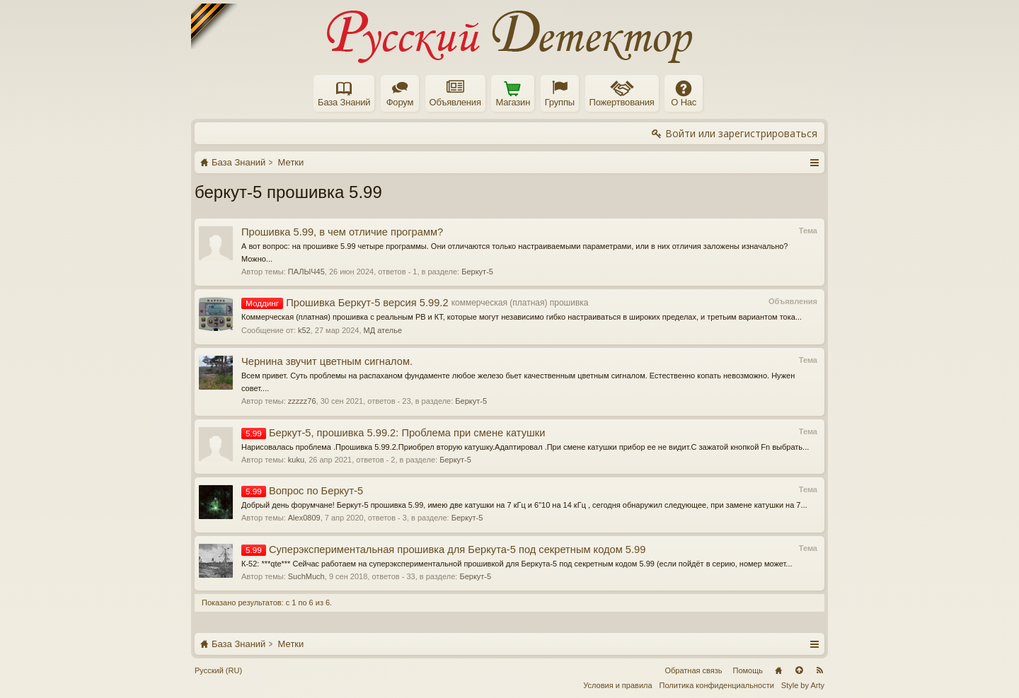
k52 (304, 330)
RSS (819, 670)
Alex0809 (304, 517)
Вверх (799, 670)
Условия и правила (617, 685)
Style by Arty (802, 685)
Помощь (748, 670)
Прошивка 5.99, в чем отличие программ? (342, 232)
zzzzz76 (302, 401)
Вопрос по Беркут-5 (302, 490)
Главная (778, 670)
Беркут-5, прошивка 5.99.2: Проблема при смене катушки (393, 432)
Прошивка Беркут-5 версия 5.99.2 (345, 302)
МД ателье (383, 330)
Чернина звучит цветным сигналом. (327, 361)
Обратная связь (693, 670)
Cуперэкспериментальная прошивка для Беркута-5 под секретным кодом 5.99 (443, 549)
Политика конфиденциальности (717, 685)
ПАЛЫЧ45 (306, 271)
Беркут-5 (477, 271)
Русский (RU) (218, 670)
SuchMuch (306, 576)
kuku (296, 459)
